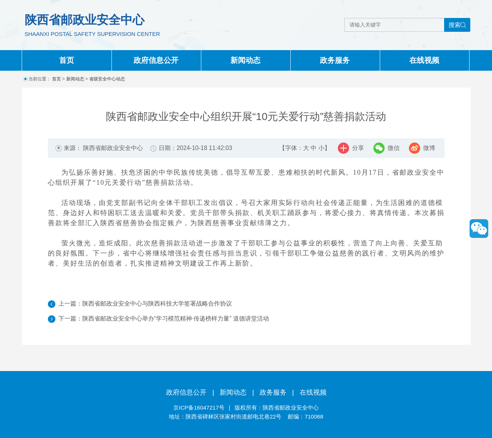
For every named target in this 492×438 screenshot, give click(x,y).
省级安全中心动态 (107, 79)
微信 (394, 148)
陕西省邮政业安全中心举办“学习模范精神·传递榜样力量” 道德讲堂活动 (175, 318)
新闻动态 (245, 60)
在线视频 (424, 60)
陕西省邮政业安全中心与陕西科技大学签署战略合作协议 (157, 303)
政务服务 (335, 60)
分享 (358, 148)
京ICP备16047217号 (198, 407)
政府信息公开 (156, 60)
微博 (429, 148)
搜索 (455, 25)
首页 (66, 60)
